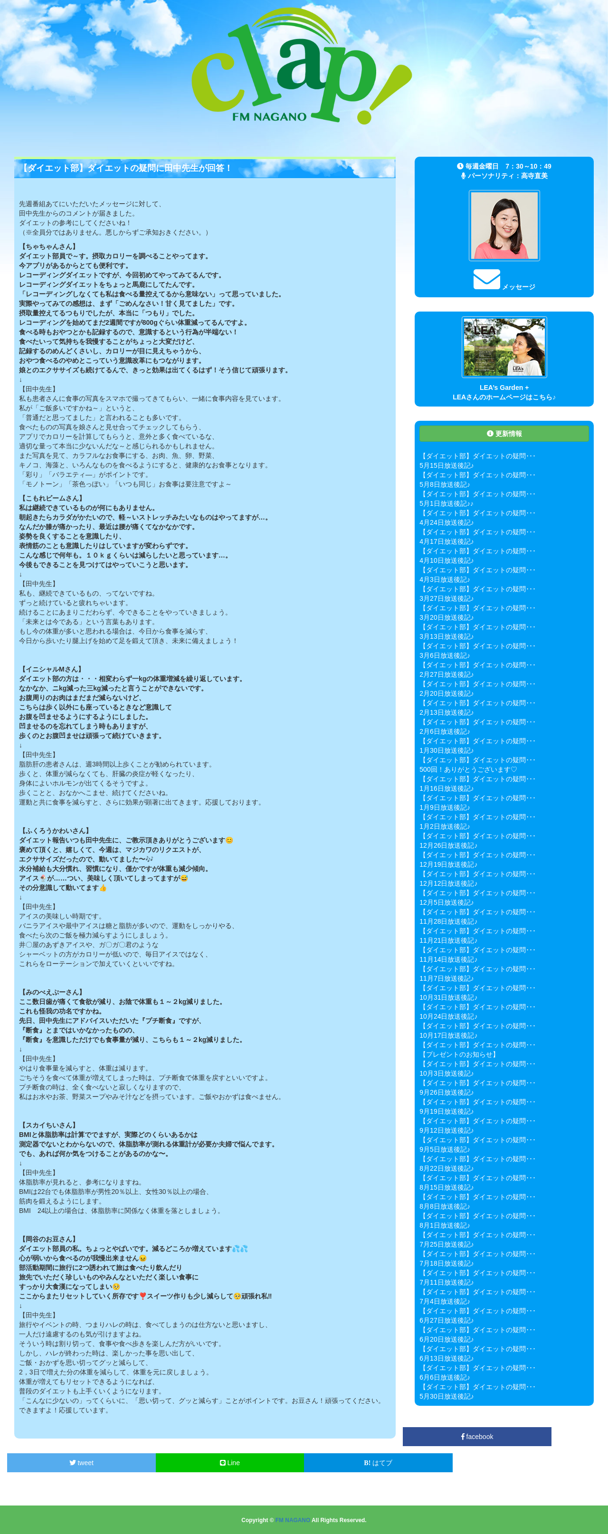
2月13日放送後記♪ (446, 712)
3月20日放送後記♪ (446, 617)
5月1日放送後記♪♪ (446, 503)
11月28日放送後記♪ (448, 921)
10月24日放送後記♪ (448, 1016)
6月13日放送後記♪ (446, 1358)
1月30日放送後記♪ (446, 750)
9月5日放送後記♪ (444, 1149)
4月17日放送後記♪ (446, 541)
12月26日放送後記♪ (448, 845)
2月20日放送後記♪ (446, 693)
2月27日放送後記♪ (446, 674)
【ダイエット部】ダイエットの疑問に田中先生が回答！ (126, 168)
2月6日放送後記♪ (444, 731)
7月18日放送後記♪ (446, 1263)
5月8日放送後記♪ (444, 484)
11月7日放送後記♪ (446, 978)
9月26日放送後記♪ (446, 1092)
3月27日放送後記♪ (446, 598)
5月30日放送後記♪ (446, 1396)
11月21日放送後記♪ (448, 940)
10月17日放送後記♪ (448, 1035)
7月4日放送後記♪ (444, 1301)
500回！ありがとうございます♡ (468, 769)
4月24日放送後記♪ (446, 522)
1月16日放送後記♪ (446, 788)
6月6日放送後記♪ (444, 1377)
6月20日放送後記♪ (446, 1339)
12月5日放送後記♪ (446, 902)
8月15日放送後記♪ (446, 1187)
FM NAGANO (293, 1520)
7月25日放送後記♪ (446, 1244)
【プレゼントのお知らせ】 (459, 1054)
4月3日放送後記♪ (444, 579)
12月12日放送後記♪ (448, 883)
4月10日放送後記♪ (446, 560)
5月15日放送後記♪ (446, 465)
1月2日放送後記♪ (444, 826)
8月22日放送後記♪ (446, 1168)
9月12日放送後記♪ (446, 1130)
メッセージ (504, 287)
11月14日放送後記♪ (448, 959)
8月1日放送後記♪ (444, 1225)
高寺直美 (534, 176)
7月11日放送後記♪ (446, 1282)
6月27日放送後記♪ (446, 1320)
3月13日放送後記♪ (446, 636)
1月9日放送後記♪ (444, 807)
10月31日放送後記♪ (448, 997)
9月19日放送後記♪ (446, 1111)
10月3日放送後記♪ (446, 1073)
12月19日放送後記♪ (448, 864)
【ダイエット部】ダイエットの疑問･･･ (477, 456)
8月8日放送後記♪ (444, 1206)
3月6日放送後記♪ (444, 655)
